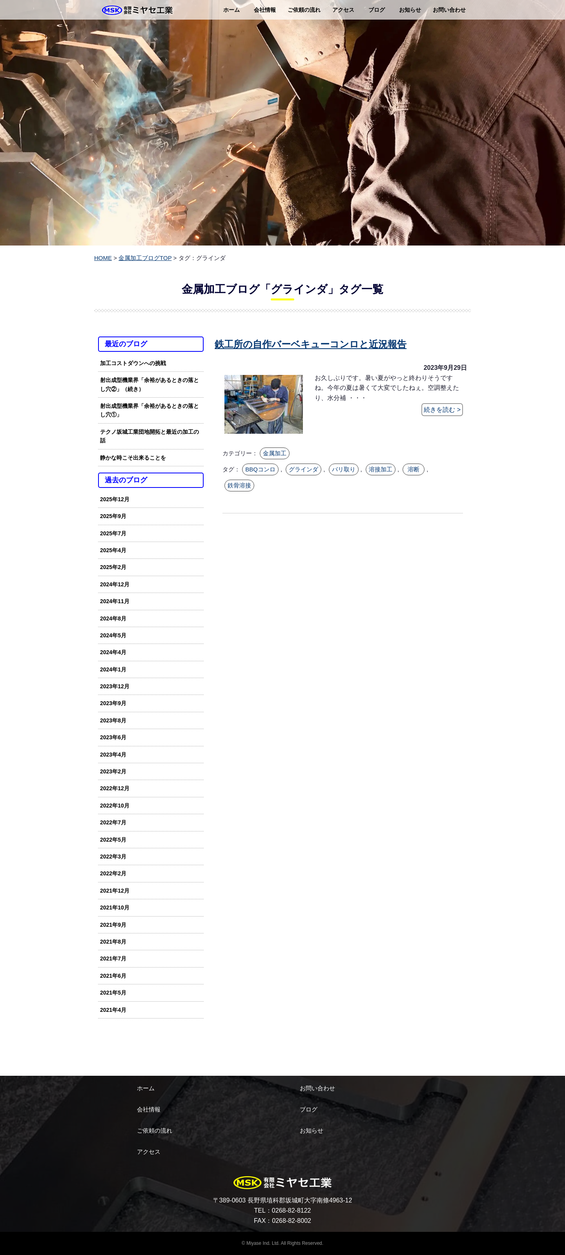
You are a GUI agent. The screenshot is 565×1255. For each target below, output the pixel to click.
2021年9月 (113, 925)
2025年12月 (114, 499)
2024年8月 (113, 618)
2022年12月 (114, 788)
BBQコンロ (260, 469)
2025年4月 (113, 550)
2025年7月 (113, 533)
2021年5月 (113, 992)
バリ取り (343, 469)
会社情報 (265, 10)
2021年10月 (114, 907)
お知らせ (410, 10)
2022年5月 (113, 840)
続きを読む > (442, 409)
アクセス (343, 10)
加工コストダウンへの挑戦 (133, 363)
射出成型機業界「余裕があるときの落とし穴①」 (149, 410)
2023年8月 (113, 720)
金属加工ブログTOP (144, 258)
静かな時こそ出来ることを (133, 458)
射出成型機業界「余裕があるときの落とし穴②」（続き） (149, 384)
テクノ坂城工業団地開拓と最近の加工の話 (149, 436)
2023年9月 (113, 703)
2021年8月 (113, 942)
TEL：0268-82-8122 (282, 1210)
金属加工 (274, 453)
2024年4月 (113, 652)
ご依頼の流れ (304, 10)
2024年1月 (113, 669)
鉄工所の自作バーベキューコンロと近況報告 (310, 344)
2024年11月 (114, 601)
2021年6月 (113, 976)
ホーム (231, 10)
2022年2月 (113, 873)
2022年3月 (113, 856)
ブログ (376, 10)
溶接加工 (380, 469)
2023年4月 (113, 754)
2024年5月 (113, 635)
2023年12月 (114, 686)
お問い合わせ (449, 10)
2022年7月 (113, 822)
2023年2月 (113, 771)
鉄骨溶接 (239, 484)
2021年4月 (113, 1010)
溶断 (413, 469)
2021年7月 (113, 958)
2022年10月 (114, 805)
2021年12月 (114, 891)
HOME (103, 258)
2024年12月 (114, 584)
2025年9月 (113, 516)
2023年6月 (113, 737)
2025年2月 (113, 567)
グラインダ (303, 469)
